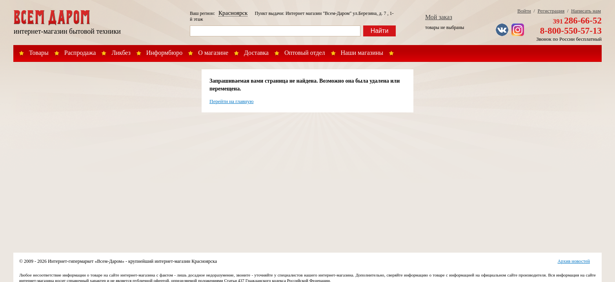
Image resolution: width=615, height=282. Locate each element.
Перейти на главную (231, 101)
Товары (39, 52)
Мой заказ (438, 17)
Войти (524, 11)
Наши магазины (362, 52)
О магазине (213, 52)
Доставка (256, 52)
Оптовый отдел (304, 52)
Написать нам (586, 11)
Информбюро (164, 52)
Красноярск (232, 13)
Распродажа (80, 52)
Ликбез (120, 52)
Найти (380, 30)
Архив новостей (574, 261)
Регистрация (550, 11)
